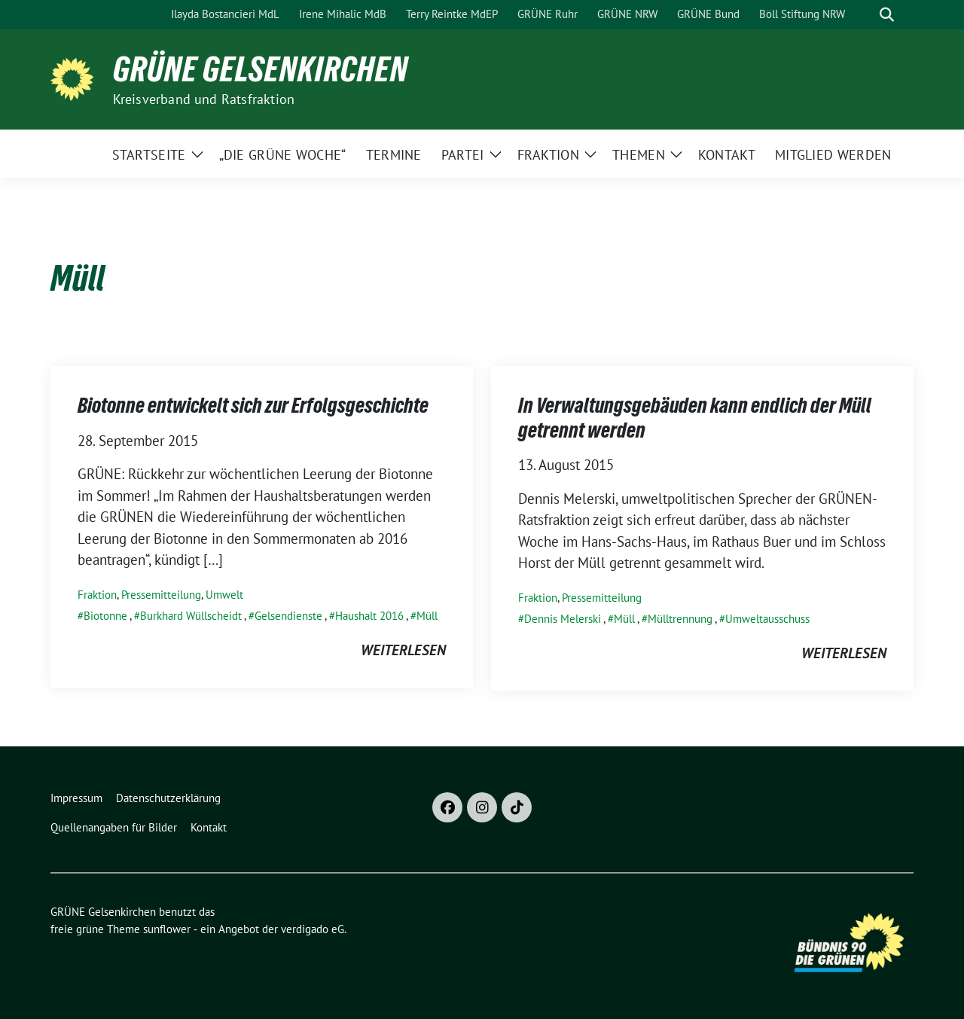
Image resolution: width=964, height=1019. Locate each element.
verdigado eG (312, 929)
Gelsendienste (288, 616)
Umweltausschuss (767, 619)
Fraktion (97, 594)
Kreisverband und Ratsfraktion (204, 99)
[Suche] (865, 14)
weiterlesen (403, 650)
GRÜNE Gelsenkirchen (260, 69)
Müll (427, 616)
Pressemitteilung (161, 594)
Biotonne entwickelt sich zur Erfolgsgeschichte (253, 405)
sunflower (167, 929)
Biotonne (105, 616)
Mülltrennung (680, 619)
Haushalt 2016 (369, 616)
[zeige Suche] (886, 14)
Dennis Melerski (562, 619)
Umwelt (224, 594)
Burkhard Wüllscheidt (191, 616)
